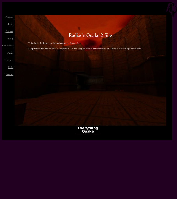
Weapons (8, 16)
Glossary (9, 60)
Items (10, 24)
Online (10, 52)
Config (10, 38)
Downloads (7, 45)
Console (9, 31)
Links (10, 67)
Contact (9, 74)
